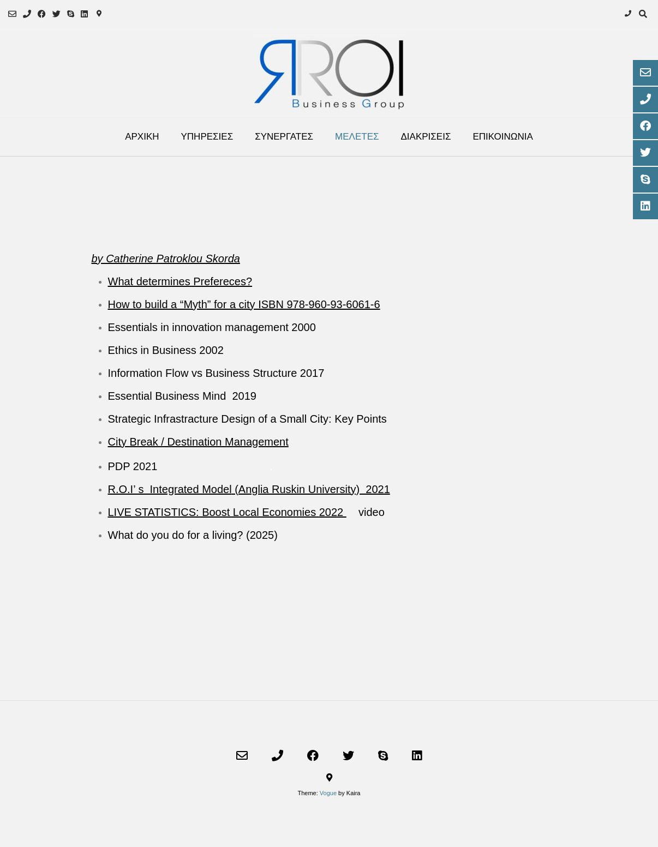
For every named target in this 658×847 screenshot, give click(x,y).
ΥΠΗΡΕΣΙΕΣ (207, 136)
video (371, 512)
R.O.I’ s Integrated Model (170, 489)
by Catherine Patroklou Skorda (166, 259)
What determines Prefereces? (180, 281)
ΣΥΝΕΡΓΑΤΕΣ (284, 136)
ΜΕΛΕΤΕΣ (357, 136)
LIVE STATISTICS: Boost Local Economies (213, 512)
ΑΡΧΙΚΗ (142, 136)
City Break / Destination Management (198, 442)
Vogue (328, 793)
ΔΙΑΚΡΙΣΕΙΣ (426, 136)
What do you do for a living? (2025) (193, 535)
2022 (332, 512)
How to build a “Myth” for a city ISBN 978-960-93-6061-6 (244, 304)
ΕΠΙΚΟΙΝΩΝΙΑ (502, 136)
